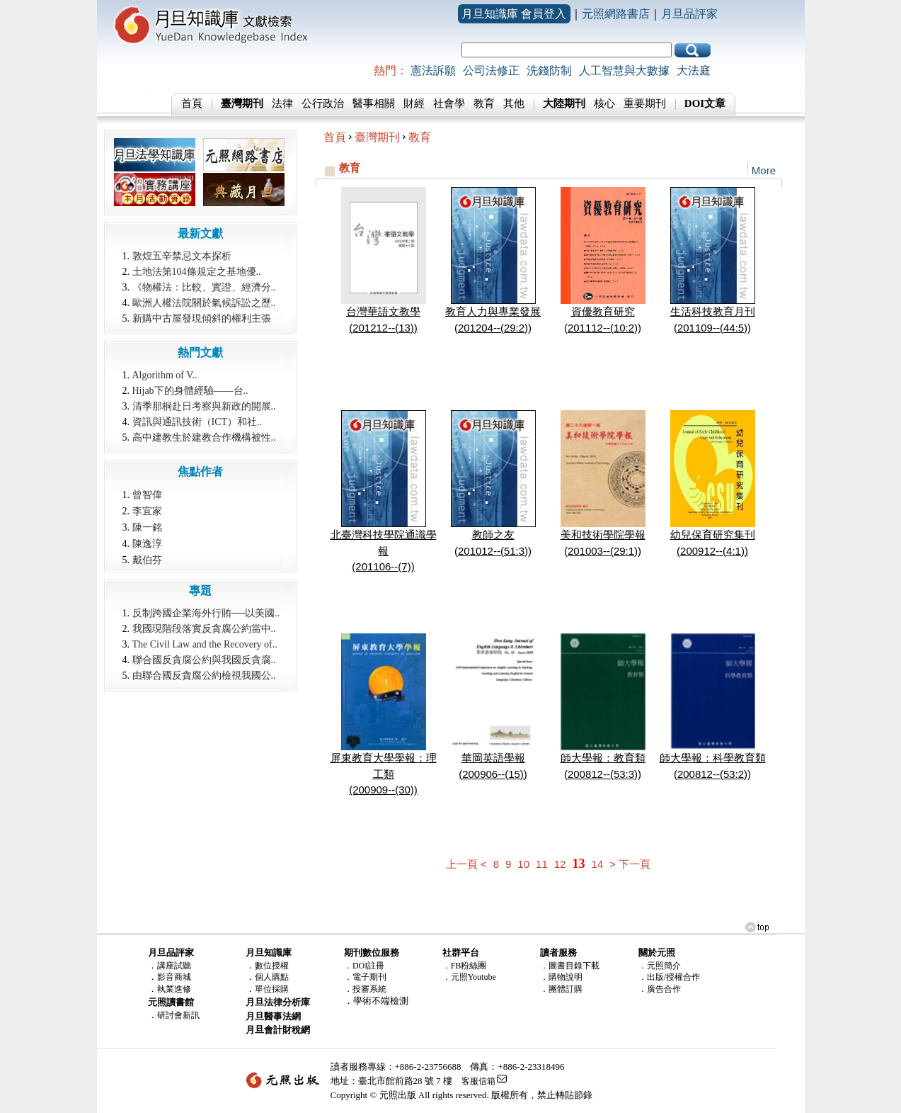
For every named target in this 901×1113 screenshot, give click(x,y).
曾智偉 (147, 494)
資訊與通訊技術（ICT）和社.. (197, 422)
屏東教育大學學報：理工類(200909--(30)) (384, 768)
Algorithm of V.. (164, 375)
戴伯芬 (147, 559)
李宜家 (147, 510)
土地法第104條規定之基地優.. (196, 271)
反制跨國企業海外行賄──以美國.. (206, 613)
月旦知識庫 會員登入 (513, 14)
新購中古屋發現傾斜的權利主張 (201, 318)
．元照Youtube (469, 977)
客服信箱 (478, 1081)
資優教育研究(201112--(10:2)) (603, 314)
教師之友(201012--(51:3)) (493, 537)
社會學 (449, 103)
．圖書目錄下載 (569, 966)
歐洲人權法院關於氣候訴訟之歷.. (204, 303)
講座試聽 (174, 966)
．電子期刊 (365, 977)
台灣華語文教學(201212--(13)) (383, 314)
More (764, 170)
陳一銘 (147, 527)
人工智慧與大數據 (624, 70)
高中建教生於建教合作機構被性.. (204, 437)
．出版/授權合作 (669, 977)
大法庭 (694, 70)
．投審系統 (365, 989)
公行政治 (323, 103)
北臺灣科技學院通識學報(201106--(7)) (384, 544)
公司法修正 (491, 70)
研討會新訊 (178, 1015)
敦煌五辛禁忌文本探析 (181, 256)
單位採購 (272, 989)
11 (542, 864)
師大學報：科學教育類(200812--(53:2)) (713, 760)
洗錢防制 (549, 70)
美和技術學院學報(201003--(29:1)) (603, 537)
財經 (414, 103)
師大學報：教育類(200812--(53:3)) (603, 760)
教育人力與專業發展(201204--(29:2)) (493, 314)
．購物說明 (561, 977)
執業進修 (174, 989)
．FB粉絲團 (464, 966)
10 (523, 864)
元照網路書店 (616, 14)
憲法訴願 (433, 70)
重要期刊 (645, 103)
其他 (513, 103)
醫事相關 (373, 103)
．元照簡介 (659, 966)
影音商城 (174, 977)
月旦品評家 (689, 14)
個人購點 (272, 977)
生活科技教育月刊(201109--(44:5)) (712, 314)
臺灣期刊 (377, 137)
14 (597, 864)
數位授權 (272, 966)
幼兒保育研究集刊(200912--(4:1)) (712, 537)
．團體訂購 (561, 989)
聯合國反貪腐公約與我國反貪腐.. (204, 660)
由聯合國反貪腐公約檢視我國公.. (204, 675)
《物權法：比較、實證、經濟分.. (204, 287)
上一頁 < (466, 864)
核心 (604, 103)
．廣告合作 (659, 989)
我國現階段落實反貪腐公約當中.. (204, 628)
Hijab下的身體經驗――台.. (190, 390)
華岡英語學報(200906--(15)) (493, 760)
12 (560, 864)
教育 (484, 103)
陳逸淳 (147, 543)
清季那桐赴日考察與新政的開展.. (204, 406)
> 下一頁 (629, 864)
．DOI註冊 (364, 966)
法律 (282, 103)
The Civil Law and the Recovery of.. (204, 644)
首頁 (191, 103)
